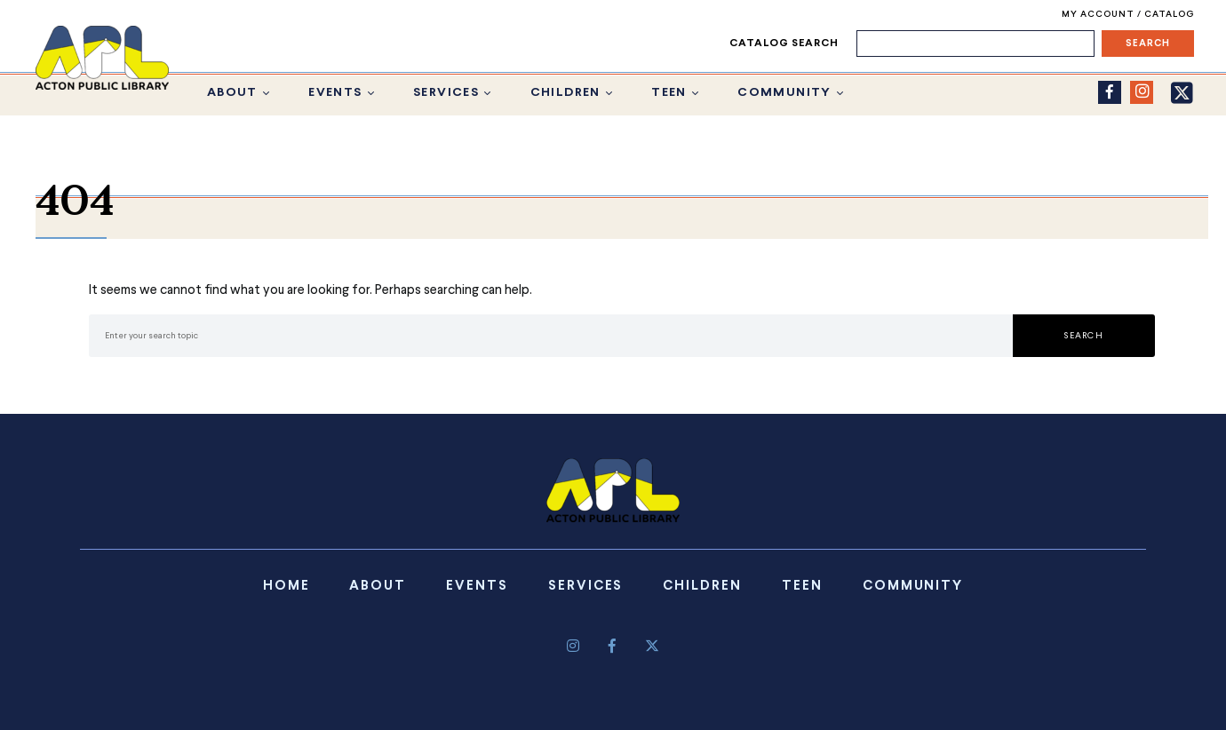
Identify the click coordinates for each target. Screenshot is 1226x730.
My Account (1099, 15)
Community (784, 93)
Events (335, 93)
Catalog (1169, 15)
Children (565, 93)
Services (446, 93)
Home (286, 586)
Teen (669, 93)
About (232, 93)
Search (1083, 335)
